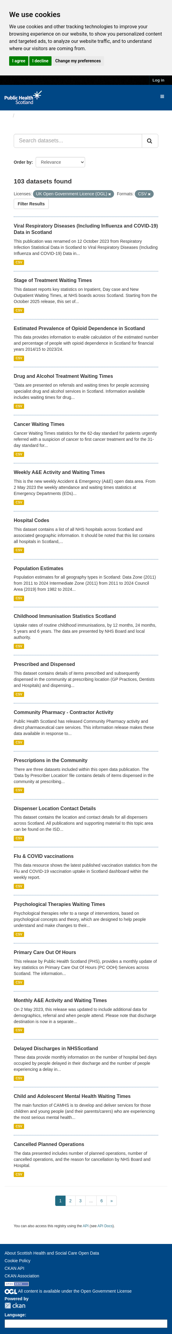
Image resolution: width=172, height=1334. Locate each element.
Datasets (28, 116)
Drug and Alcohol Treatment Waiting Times (63, 376)
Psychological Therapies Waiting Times (59, 904)
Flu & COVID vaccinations (43, 856)
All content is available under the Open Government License (68, 1291)
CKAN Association (22, 1275)
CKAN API (14, 1268)
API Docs (105, 1226)
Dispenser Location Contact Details (55, 808)
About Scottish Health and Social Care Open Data (52, 1253)
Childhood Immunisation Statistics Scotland (65, 616)
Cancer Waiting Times (39, 424)
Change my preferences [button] (78, 60)
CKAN (15, 1305)
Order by (22, 162)
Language (15, 1314)
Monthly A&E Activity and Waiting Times (60, 1000)
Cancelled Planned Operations (49, 1144)
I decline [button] (40, 60)
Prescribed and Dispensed (44, 664)
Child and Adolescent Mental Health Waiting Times (72, 1096)
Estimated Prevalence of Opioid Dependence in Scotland (79, 328)
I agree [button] (18, 60)
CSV (19, 262)
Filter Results (31, 203)
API (85, 1226)
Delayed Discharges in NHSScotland (56, 1048)
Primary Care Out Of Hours (45, 952)
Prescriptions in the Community (51, 760)
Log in (158, 80)
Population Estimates (38, 568)
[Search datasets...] (78, 141)
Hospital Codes (31, 520)
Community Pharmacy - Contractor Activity (63, 712)
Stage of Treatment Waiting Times (53, 280)
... (91, 1200)
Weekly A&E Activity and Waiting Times (59, 472)
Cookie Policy (17, 1260)
